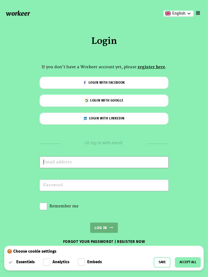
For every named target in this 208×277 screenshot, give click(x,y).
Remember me (64, 206)
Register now (131, 242)
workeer (18, 13)
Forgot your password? (89, 242)
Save (162, 262)
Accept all (188, 262)
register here (151, 67)
